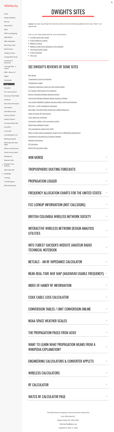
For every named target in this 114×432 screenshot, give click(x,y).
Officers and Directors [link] (11, 148)
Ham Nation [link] (8, 108)
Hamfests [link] (7, 100)
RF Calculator (33, 144)
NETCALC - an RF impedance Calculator (42, 106)
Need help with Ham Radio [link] (11, 144)
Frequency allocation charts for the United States (46, 87)
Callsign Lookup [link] (9, 53)
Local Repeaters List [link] (11, 135)
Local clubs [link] (7, 131)
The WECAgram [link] (9, 182)
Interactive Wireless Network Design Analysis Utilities (47, 98)
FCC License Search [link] (10, 92)
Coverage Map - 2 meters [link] (10, 67)
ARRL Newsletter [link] (9, 41)
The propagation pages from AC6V (41, 129)
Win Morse (32, 75)
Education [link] (7, 88)
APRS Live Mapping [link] (10, 33)
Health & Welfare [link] (9, 18)
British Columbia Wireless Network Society (43, 94)
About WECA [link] (8, 26)
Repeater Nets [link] (9, 160)
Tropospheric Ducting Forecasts (39, 79)
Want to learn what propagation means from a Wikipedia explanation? (54, 133)
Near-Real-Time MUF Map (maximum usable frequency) (48, 110)
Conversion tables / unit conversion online (43, 121)
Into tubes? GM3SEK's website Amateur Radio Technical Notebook (52, 102)
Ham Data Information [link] (11, 104)
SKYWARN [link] (7, 174)
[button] (112, 2)
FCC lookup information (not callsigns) (42, 91)
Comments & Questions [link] (8, 62)
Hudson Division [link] (9, 119)
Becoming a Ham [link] (9, 45)
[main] (68, 13)
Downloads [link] (8, 80)
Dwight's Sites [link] (9, 84)
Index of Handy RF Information (39, 114)
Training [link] (7, 178)
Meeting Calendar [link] (10, 139)
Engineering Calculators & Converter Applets (44, 136)
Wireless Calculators (35, 140)
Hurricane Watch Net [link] (11, 123)
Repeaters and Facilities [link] (9, 165)
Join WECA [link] (7, 127)
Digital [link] (6, 76)
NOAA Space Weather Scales (38, 125)
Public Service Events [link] (11, 152)
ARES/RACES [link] (8, 37)
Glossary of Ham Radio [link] (11, 96)
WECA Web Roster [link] (10, 186)
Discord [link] (6, 22)
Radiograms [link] (8, 156)
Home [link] (6, 14)
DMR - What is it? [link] (9, 72)
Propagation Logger (35, 83)
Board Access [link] (8, 49)
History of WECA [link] (9, 115)
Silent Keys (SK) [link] (9, 170)
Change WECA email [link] (10, 57)
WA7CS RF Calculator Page (37, 148)
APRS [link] (6, 30)
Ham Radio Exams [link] (10, 111)
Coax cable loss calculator (37, 117)
